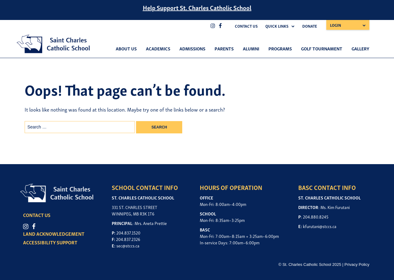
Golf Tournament (321, 48)
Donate (309, 26)
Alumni (251, 48)
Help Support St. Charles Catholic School (197, 7)
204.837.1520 (128, 232)
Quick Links (276, 26)
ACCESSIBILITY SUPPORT (50, 242)
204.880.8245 (315, 216)
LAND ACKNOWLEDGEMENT (53, 234)
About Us (126, 48)
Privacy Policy (356, 264)
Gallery (360, 48)
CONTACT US (36, 215)
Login (335, 25)
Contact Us (246, 26)
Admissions (192, 48)
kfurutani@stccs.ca (319, 226)
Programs (280, 48)
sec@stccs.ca (127, 245)
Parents (224, 48)
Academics (158, 48)
